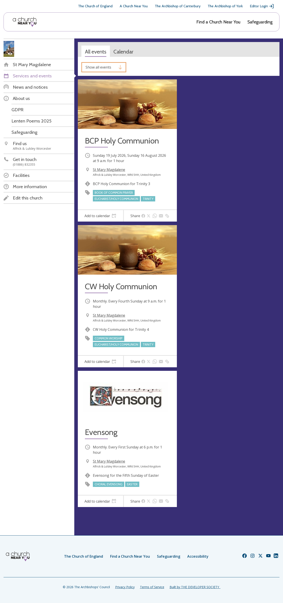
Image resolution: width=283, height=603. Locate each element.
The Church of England (95, 6)
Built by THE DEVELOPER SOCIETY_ (195, 587)
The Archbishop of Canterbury (178, 6)
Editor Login (262, 6)
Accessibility (197, 556)
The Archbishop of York (225, 6)
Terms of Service (152, 587)
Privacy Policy (125, 587)
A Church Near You (134, 6)
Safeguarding (260, 22)
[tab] (100, 216)
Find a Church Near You (218, 22)
